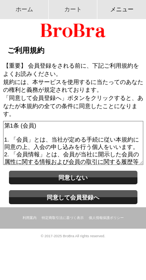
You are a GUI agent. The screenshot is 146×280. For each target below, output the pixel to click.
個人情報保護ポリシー (106, 218)
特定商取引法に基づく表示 (63, 218)
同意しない (73, 177)
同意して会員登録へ (73, 197)
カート (73, 9)
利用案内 (30, 218)
